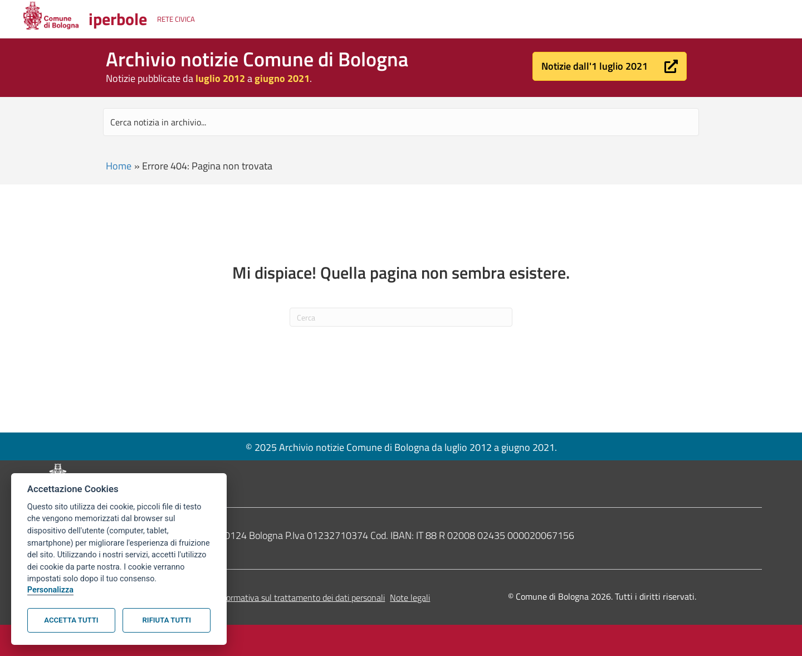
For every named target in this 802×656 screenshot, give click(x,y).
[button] (609, 66)
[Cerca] (401, 317)
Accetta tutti (71, 620)
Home (118, 165)
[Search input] (401, 122)
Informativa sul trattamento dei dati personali (300, 597)
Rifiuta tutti (167, 620)
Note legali (410, 597)
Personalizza (50, 590)
